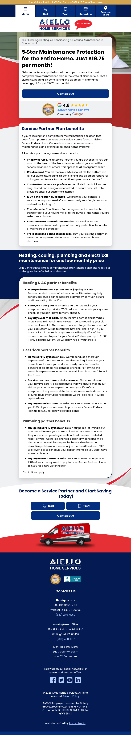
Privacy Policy (71, 696)
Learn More (97, 2)
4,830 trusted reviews (73, 110)
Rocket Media (77, 723)
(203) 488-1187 (65, 639)
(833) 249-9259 (65, 615)
